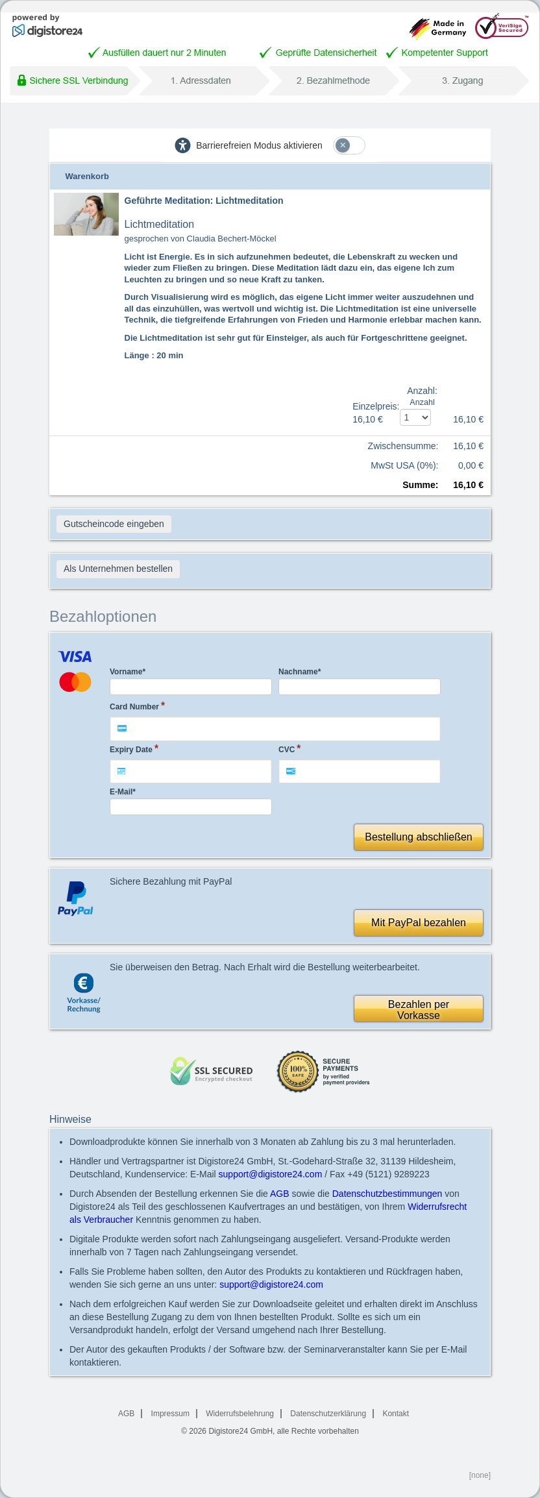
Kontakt (395, 1413)
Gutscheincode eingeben (114, 524)
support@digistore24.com (271, 1174)
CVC (286, 749)
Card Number (134, 706)
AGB (279, 1193)
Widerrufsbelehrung (240, 1413)
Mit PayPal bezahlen (418, 922)
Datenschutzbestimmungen (387, 1193)
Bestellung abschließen (418, 836)
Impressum (170, 1413)
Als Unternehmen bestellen (118, 568)
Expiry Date (131, 749)
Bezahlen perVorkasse (418, 1010)
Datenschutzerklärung (328, 1413)
